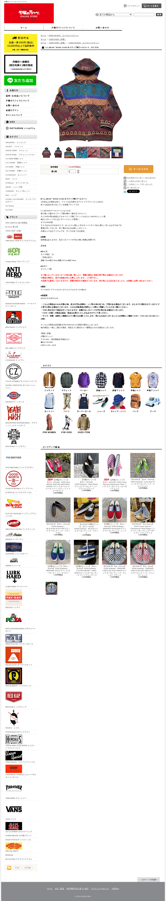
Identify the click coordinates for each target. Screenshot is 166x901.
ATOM (27, 868)
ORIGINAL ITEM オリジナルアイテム (20, 238)
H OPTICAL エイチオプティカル (18, 492)
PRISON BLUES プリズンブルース (19, 639)
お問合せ (102, 27)
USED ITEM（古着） (13, 231)
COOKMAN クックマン (15, 356)
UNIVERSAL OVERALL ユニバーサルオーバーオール (20, 771)
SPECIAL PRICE (13, 847)
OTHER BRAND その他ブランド (18, 836)
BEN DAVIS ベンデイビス (15, 318)
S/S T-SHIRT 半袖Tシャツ (16, 171)
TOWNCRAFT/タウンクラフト (17, 732)
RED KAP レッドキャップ (15, 698)
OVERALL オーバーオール (17, 183)
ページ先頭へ (148, 879)
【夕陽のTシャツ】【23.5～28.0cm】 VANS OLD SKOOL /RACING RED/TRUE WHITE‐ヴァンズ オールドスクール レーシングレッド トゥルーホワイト (58, 472)
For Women (9, 206)
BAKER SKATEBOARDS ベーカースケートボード (20, 296)
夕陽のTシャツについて (63, 27)
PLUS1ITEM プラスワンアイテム (18, 859)
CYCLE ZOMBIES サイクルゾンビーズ (21, 372)
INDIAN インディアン (14, 536)
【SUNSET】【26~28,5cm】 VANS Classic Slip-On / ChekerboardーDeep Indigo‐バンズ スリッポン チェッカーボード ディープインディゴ (142, 516)
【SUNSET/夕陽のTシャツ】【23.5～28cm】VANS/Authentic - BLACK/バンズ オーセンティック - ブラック (86, 516)
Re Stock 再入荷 (11, 227)
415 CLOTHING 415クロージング (18, 827)
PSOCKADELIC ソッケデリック (18, 677)
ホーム (23, 27)
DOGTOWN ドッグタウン (15, 437)
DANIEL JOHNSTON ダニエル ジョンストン (20, 386)
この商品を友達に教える (137, 181)
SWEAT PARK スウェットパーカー (20, 155)
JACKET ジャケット (15, 146)
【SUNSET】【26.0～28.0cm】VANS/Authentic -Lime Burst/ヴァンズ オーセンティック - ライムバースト (142, 470)
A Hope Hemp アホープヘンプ (17, 252)
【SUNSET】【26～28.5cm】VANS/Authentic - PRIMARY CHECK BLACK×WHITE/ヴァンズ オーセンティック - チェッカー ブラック (114, 558)
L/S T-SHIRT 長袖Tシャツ (16, 163)
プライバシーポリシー (100, 889)
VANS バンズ (13, 810)
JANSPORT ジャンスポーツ (16, 548)
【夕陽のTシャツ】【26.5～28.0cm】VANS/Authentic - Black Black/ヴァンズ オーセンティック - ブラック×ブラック (86, 471)
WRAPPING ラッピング (15, 142)
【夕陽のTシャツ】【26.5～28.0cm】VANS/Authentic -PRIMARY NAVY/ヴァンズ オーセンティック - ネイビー (58, 557)
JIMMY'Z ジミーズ (13, 562)
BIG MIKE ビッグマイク (15, 339)
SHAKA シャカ (13, 719)
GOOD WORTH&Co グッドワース (19, 479)
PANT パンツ (11, 179)
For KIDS (9, 210)
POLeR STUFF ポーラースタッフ (18, 656)
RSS (17, 868)
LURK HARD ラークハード (16, 577)
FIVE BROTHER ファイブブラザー (19, 458)
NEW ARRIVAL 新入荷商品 (16, 223)
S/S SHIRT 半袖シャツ (15, 167)
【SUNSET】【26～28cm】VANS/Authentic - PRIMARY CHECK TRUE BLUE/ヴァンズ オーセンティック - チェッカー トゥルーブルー (52, 588)
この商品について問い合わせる (140, 184)
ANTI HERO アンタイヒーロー (17, 273)
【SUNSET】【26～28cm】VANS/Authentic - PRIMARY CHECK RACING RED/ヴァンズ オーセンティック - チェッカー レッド (142, 558)
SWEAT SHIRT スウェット (16, 150)
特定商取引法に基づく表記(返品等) (141, 178)
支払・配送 (59, 889)
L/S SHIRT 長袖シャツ (14, 159)
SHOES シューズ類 (13, 187)
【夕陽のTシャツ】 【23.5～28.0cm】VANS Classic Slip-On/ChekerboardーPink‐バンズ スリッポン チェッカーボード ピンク (114, 471)
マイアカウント (133, 6)
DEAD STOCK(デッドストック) (18, 840)
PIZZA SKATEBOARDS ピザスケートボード (20, 621)
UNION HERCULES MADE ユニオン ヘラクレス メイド (20, 742)
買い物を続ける (133, 188)
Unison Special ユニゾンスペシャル (20, 757)
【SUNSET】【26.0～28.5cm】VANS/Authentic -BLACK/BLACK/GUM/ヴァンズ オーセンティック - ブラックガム (58, 516)
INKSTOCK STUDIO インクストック (20, 524)
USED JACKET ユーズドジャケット (63, 35)
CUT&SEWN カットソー (16, 175)
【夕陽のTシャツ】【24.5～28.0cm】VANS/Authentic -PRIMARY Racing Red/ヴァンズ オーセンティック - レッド (114, 515)
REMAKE (9, 855)
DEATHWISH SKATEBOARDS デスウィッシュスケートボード (21, 415)
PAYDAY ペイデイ (13, 598)
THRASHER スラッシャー (16, 789)
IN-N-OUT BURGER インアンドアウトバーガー (21, 506)
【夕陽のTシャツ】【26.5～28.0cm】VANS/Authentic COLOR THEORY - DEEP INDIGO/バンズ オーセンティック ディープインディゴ (86, 558)
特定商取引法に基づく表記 (77, 889)
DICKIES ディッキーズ (14, 397)
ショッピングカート (152, 5)
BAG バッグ (11, 195)
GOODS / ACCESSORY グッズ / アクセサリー (20, 200)
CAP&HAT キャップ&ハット (17, 191)
